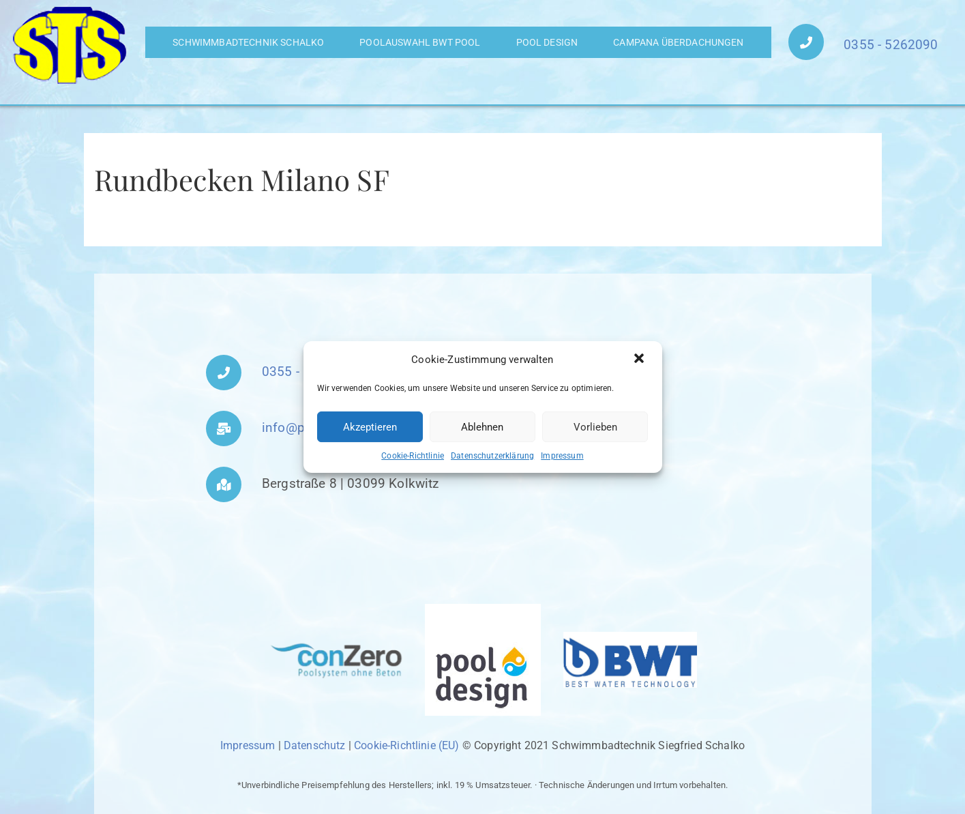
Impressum (562, 456)
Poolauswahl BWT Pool (419, 42)
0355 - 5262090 (891, 45)
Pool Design (547, 42)
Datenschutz (315, 745)
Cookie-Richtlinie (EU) (407, 745)
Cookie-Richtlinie (412, 456)
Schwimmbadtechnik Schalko (248, 42)
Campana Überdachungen (678, 42)
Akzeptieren (370, 427)
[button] (640, 359)
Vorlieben (595, 427)
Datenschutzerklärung (492, 456)
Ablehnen (482, 427)
